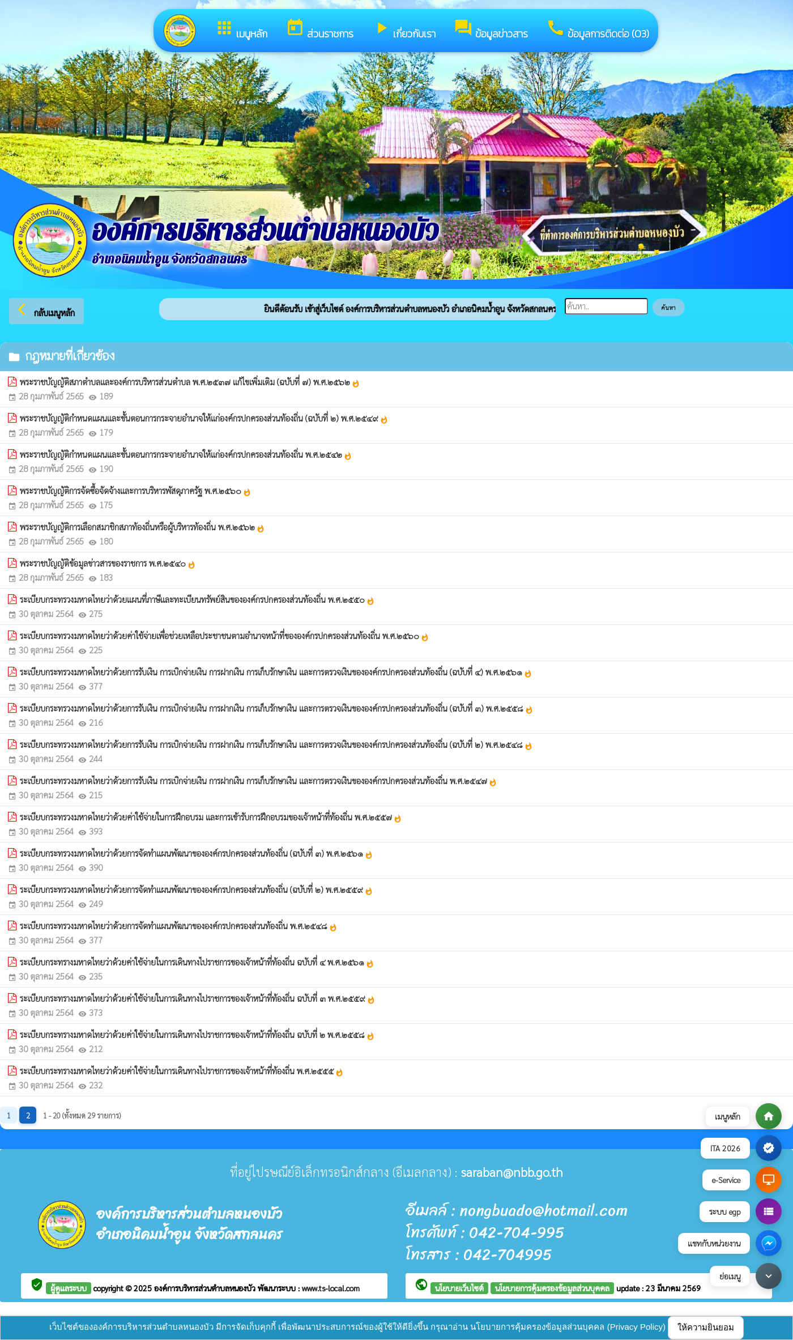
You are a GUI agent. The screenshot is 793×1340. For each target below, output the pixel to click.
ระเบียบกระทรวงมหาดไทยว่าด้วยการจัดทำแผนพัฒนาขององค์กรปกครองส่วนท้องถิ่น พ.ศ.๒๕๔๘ (179, 925)
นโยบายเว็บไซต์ (459, 1288)
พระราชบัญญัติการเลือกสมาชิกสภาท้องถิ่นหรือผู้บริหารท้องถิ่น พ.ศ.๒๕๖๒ (142, 527)
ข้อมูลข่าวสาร (491, 29)
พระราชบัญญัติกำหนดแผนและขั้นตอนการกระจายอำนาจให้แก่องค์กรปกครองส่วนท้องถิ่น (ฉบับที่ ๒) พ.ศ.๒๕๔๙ (204, 418)
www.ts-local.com (331, 1288)
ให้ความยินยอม (705, 1327)
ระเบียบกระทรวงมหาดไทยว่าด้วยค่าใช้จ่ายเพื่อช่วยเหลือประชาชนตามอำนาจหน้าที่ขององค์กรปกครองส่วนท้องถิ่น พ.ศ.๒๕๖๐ (224, 635)
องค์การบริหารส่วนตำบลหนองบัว (206, 1288)
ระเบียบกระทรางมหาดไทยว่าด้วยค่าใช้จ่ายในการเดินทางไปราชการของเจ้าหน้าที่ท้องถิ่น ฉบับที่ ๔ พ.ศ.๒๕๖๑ (197, 962)
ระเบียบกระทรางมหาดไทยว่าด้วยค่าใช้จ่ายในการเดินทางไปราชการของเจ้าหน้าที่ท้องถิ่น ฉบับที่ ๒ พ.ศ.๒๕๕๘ (197, 1034)
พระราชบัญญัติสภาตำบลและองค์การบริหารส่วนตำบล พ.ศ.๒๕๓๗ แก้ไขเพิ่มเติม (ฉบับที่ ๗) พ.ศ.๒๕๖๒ (190, 382)
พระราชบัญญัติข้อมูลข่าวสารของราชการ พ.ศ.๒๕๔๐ (108, 563)
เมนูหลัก (241, 29)
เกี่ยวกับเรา (404, 29)
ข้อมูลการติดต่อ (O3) (597, 29)
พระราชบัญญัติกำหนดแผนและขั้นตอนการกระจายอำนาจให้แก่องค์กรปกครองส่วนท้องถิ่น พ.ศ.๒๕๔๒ (186, 454)
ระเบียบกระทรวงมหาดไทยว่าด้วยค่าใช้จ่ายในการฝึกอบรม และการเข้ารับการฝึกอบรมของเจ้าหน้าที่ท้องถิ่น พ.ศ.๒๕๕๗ (211, 817)
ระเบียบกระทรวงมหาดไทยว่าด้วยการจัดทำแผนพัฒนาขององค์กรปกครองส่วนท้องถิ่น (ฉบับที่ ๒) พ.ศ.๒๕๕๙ (196, 889)
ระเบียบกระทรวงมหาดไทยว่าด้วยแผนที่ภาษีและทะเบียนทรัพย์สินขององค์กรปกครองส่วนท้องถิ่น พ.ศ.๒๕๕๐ (197, 599)
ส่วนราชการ (319, 29)
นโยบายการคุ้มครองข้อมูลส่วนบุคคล (552, 1288)
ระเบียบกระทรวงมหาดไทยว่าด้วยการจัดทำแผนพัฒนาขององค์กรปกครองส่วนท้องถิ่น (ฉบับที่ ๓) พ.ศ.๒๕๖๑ (196, 853)
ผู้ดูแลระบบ (68, 1288)
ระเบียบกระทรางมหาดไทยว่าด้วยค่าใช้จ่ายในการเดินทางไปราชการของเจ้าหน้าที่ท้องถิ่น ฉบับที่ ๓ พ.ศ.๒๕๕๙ (198, 998)
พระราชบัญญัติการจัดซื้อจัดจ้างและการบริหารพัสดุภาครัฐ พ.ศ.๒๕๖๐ (135, 490)
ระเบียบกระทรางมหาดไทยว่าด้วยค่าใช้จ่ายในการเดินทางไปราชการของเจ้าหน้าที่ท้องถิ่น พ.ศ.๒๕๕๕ (182, 1071)
